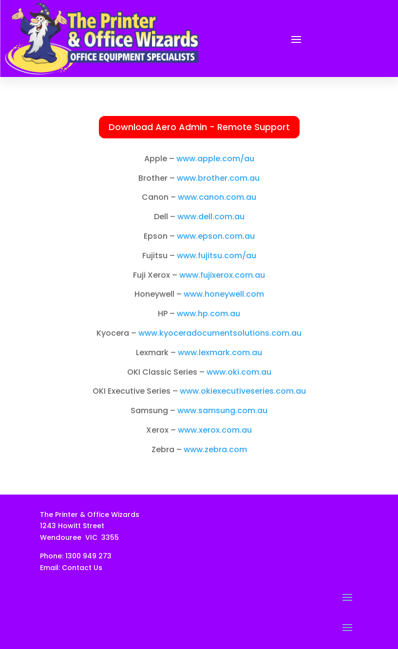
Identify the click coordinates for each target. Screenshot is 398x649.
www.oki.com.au (239, 372)
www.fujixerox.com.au (222, 275)
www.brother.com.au (218, 178)
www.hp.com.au (208, 313)
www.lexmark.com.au (220, 352)
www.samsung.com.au (222, 410)
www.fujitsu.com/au (216, 255)
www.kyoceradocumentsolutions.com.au (220, 333)
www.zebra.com (215, 449)
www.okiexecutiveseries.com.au (243, 391)
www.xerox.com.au (215, 430)
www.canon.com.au (217, 197)
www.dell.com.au (211, 216)
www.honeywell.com (224, 294)
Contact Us (82, 568)
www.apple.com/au (215, 158)
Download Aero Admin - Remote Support (199, 127)
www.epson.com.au (216, 236)
